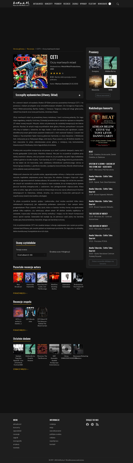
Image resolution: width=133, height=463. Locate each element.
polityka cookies (55, 434)
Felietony (92, 3)
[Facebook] (87, 424)
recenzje (16, 434)
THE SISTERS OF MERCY (98, 213)
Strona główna (18, 49)
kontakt (52, 444)
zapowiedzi (17, 431)
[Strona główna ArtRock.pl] (21, 4)
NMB (110, 90)
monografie (17, 441)
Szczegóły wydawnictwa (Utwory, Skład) (37, 95)
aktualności (17, 424)
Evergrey (95, 71)
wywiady (16, 448)
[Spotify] (92, 424)
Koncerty (48, 3)
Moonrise (95, 90)
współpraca (54, 441)
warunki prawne (55, 431)
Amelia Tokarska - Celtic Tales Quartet (101, 178)
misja (51, 427)
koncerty (16, 427)
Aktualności (38, 3)
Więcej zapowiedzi (102, 95)
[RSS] (97, 424)
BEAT (91, 151)
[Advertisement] (66, 26)
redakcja (53, 424)
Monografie (102, 3)
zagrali (15, 438)
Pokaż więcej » (19, 293)
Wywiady (83, 3)
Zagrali (75, 3)
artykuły (16, 444)
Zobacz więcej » (20, 369)
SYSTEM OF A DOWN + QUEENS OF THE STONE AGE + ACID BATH (102, 165)
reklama (52, 438)
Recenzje (66, 3)
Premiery (58, 3)
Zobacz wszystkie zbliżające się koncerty (103, 262)
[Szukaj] (118, 3)
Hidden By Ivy (110, 71)
